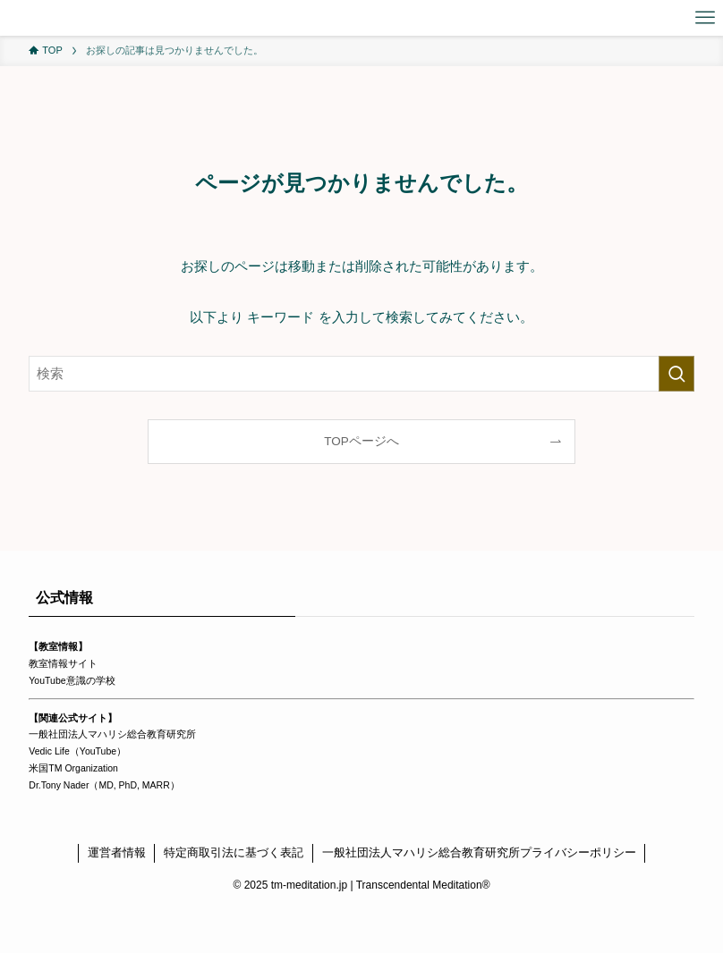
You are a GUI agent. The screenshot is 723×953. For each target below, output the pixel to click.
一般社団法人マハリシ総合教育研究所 (112, 734)
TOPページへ (361, 441)
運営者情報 (117, 852)
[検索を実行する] (676, 374)
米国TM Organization (73, 768)
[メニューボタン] (705, 18)
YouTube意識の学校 (72, 680)
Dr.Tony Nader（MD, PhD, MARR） (104, 785)
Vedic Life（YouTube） (77, 751)
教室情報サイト (63, 663)
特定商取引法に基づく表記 (233, 852)
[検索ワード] (361, 374)
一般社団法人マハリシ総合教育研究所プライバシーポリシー (479, 852)
